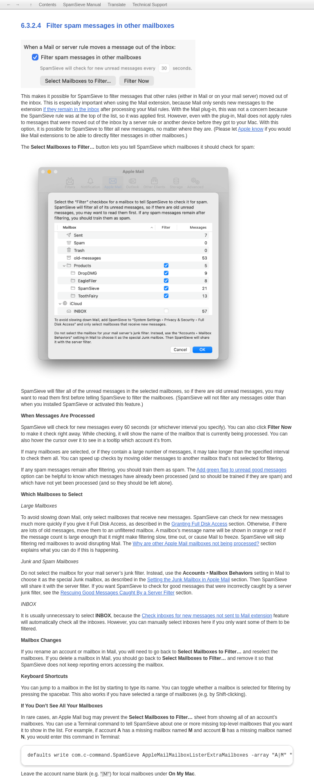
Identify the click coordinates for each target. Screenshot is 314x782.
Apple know (250, 129)
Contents (47, 4)
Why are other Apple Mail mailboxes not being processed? (195, 543)
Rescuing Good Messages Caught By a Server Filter (118, 593)
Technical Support (149, 4)
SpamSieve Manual (82, 4)
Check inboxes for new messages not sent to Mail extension (207, 616)
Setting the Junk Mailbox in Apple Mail (188, 580)
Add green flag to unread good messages (241, 470)
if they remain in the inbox (71, 109)
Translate (117, 4)
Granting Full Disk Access (199, 524)
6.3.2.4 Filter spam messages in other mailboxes (97, 25)
